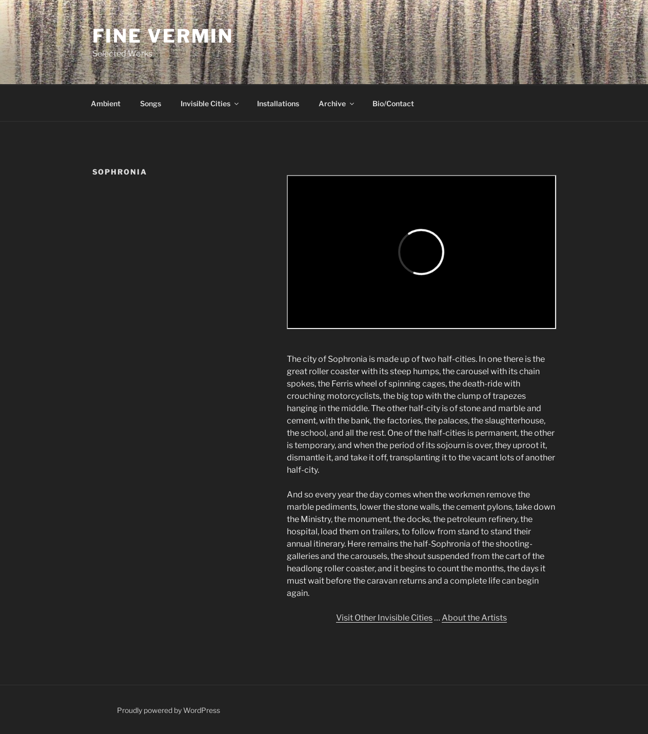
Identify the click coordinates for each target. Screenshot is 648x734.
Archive (337, 103)
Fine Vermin (163, 36)
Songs (150, 103)
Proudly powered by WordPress (168, 710)
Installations (278, 103)
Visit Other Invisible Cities (384, 618)
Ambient (106, 103)
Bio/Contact (393, 103)
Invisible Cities (210, 103)
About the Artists (474, 618)
